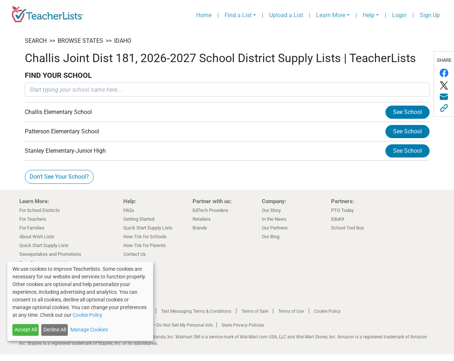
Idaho (122, 40)
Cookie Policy (327, 311)
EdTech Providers (210, 210)
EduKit (337, 219)
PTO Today (342, 210)
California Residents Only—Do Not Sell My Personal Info (158, 325)
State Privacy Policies (243, 325)
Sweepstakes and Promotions (50, 254)
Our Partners (275, 228)
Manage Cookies (89, 329)
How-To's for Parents (144, 245)
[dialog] (80, 301)
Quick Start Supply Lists (44, 245)
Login (399, 15)
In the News (274, 219)
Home (204, 15)
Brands (200, 228)
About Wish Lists (36, 236)
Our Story (271, 210)
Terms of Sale (254, 311)
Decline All (54, 329)
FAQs (128, 210)
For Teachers (32, 219)
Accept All (26, 329)
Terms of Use (291, 311)
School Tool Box (347, 228)
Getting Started (138, 219)
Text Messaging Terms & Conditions (196, 311)
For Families (31, 228)
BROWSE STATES (80, 40)
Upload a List (286, 15)
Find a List (238, 15)
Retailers (202, 219)
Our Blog (270, 236)
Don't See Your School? (59, 176)
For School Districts (39, 210)
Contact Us (134, 254)
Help (369, 15)
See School (407, 112)
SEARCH (36, 40)
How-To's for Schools (145, 236)
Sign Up (430, 15)
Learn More (330, 15)
